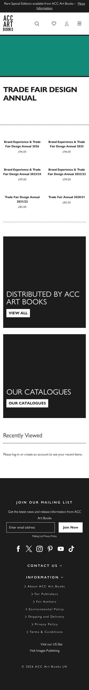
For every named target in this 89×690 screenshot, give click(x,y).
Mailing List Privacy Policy (44, 536)
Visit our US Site (51, 644)
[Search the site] (37, 24)
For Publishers (46, 594)
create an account (36, 454)
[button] (54, 24)
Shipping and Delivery (46, 616)
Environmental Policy (46, 609)
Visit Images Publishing (44, 651)
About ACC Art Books (46, 586)
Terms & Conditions (46, 632)
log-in (16, 454)
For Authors (46, 601)
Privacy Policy (46, 624)
